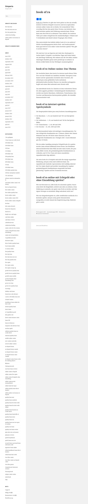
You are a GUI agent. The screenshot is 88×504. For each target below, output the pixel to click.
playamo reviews (9, 435)
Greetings (7, 288)
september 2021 (9, 61)
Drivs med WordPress (42, 225)
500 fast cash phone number (12, 173)
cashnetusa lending (10, 35)
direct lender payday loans (12, 243)
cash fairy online (9, 217)
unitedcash (8, 477)
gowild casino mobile (10, 276)
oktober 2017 (8, 100)
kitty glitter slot (9, 315)
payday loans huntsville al (12, 414)
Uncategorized (9, 471)
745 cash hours (9, 175)
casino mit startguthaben (11, 235)
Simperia (9, 6)
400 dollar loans (9, 162)
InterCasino (8, 309)
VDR (6, 479)
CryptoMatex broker (10, 238)
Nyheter (7, 363)
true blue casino (9, 457)
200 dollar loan (9, 153)
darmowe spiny (9, 240)
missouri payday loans (11, 335)
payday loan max (9, 397)
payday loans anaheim (11, 400)
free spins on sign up (10, 268)
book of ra (7, 211)
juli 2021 (7, 67)
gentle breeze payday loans (12, 273)
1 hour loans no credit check (12, 140)
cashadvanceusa (9, 222)
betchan (7, 203)
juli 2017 (7, 105)
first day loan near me (11, 29)
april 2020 (7, 72)
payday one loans (9, 426)
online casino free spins (11, 374)
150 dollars (8, 151)
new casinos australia (10, 341)
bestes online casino (10, 195)
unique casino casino (10, 474)
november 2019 (9, 81)
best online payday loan (11, 192)
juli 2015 (7, 124)
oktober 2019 (8, 83)
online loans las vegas (10, 386)
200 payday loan (9, 156)
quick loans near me (10, 440)
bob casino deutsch (10, 206)
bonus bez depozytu (10, 209)
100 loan (7, 148)
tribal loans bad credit (11, 454)
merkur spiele (9, 328)
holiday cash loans (10, 291)
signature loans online (11, 447)
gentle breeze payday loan (12, 270)
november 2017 (9, 97)
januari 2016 (8, 116)
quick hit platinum (10, 437)
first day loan (8, 27)
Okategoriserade (9, 366)
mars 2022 (8, 56)
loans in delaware (9, 323)
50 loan (7, 164)
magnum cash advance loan (12, 325)
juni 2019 (7, 91)
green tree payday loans (11, 286)
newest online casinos (10, 343)
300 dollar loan (9, 159)
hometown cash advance (11, 294)
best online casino (9, 190)
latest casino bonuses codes (12, 317)
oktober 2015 (8, 119)
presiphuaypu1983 (53, 212)
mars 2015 (8, 127)
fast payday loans (9, 251)
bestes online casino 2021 (11, 198)
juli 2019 (7, 89)
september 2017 (9, 102)
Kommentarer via (11, 495)
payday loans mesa (10, 417)
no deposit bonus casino (11, 352)
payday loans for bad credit (12, 402)
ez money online (9, 248)
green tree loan (9, 283)
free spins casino (9, 265)
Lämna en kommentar (43, 213)
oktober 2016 (8, 113)
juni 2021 (7, 70)
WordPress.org (9, 498)
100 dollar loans (9, 145)
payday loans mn (9, 419)
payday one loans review (11, 429)
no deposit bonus (9, 346)
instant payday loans (10, 306)
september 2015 (9, 122)
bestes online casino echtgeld (12, 200)
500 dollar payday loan (11, 170)
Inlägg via (9, 492)
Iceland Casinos (9, 299)
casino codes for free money (12, 228)
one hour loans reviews (11, 369)
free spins (7, 262)
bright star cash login (10, 214)
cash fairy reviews (10, 220)
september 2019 (9, 86)
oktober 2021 (8, 59)
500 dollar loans (9, 167)
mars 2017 (8, 108)
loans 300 (7, 320)
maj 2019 (7, 94)
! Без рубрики (9, 137)
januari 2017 (8, 111)
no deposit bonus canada (11, 349)
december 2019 (9, 78)
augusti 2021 (8, 64)
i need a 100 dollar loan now (12, 297)
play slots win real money (11, 432)
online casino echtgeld (11, 371)
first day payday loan (10, 32)
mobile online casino (10, 338)
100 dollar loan (9, 143)
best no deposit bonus (10, 187)
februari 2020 (8, 75)
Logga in (7, 490)
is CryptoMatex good (10, 312)
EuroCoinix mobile (10, 246)
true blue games (9, 464)
